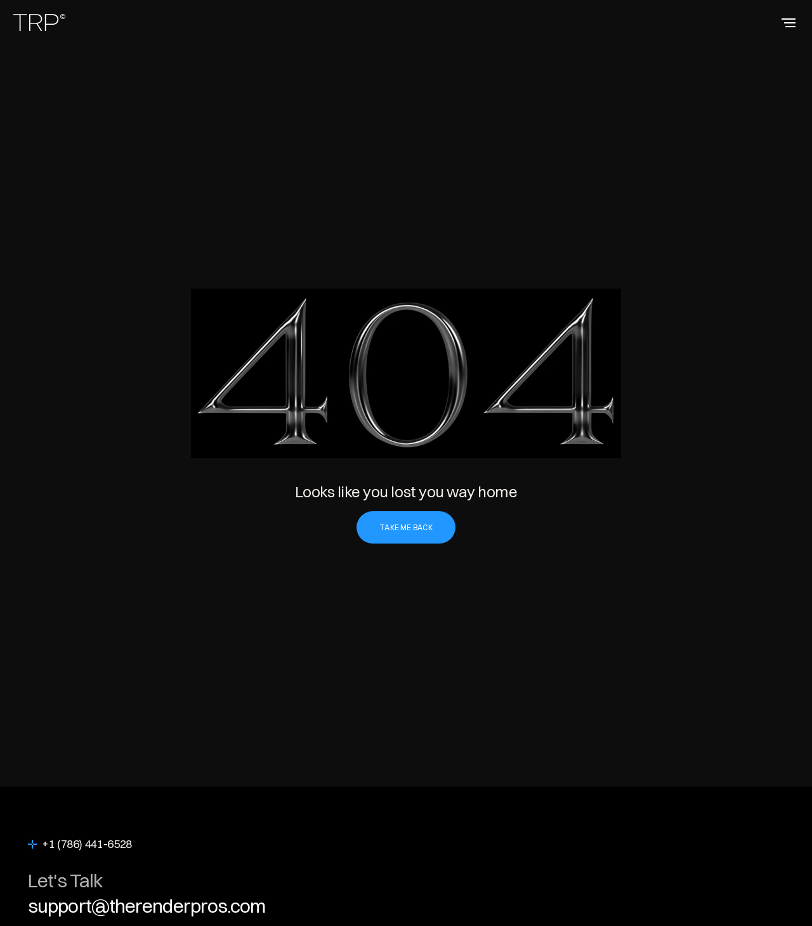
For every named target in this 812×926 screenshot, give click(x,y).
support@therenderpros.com (147, 906)
